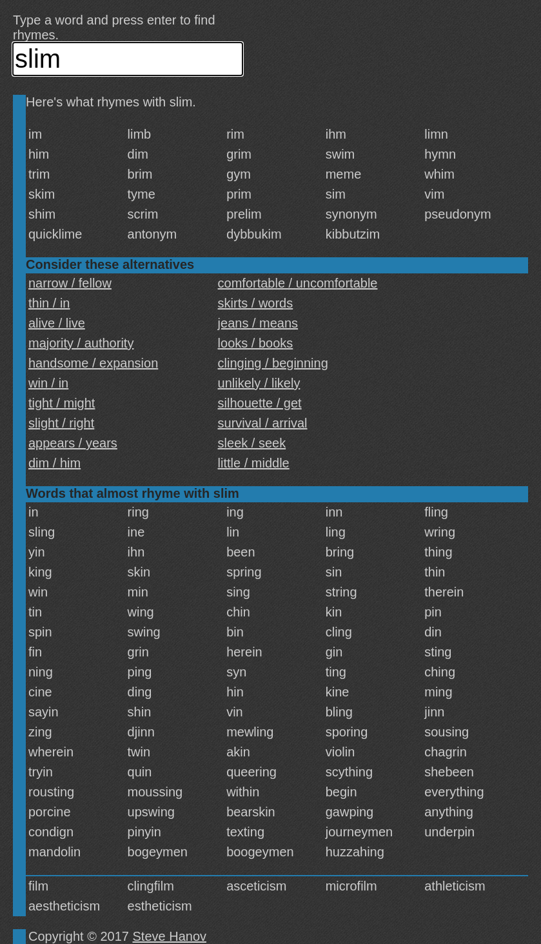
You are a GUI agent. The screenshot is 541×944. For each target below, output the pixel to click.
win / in (48, 383)
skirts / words (255, 303)
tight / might (61, 403)
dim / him (54, 463)
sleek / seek (252, 443)
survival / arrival (263, 423)
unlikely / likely (259, 383)
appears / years (72, 443)
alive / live (56, 323)
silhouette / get (260, 403)
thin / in (49, 303)
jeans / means (258, 323)
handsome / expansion (93, 363)
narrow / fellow (70, 283)
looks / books (255, 343)
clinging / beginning (273, 363)
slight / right (61, 423)
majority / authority (80, 343)
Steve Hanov (170, 936)
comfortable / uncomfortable (298, 283)
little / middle (254, 463)
